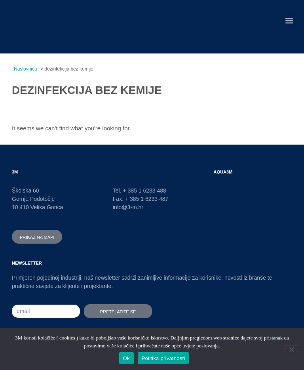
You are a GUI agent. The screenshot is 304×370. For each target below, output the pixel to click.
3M (15, 171)
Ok (126, 358)
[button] (289, 20)
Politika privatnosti (163, 358)
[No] (291, 348)
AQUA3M (223, 171)
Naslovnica (25, 69)
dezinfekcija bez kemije (87, 88)
